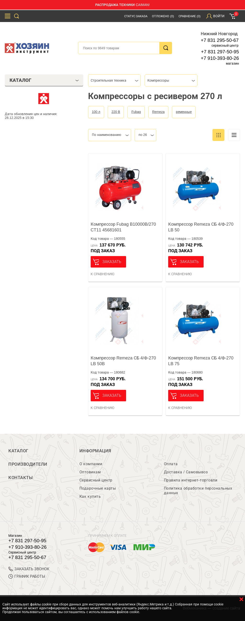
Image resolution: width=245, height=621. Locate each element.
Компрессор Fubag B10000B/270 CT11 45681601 (123, 227)
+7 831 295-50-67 (220, 40)
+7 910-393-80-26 (220, 58)
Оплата (171, 464)
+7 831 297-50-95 (220, 51)
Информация (95, 450)
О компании (90, 464)
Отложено (163, 16)
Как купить (90, 496)
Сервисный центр (95, 480)
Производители (27, 464)
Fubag (136, 112)
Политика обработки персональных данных (198, 490)
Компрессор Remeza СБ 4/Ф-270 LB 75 (201, 361)
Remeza (158, 112)
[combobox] (114, 80)
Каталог (18, 450)
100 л (96, 112)
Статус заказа (136, 16)
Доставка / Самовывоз (186, 472)
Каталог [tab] (44, 80)
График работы (26, 576)
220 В (115, 112)
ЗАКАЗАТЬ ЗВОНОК (28, 569)
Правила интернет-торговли (190, 480)
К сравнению (102, 274)
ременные (184, 112)
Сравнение (189, 16)
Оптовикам (90, 472)
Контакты (20, 477)
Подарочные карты (97, 488)
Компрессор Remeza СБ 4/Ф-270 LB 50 (201, 227)
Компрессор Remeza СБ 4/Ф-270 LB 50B (123, 361)
